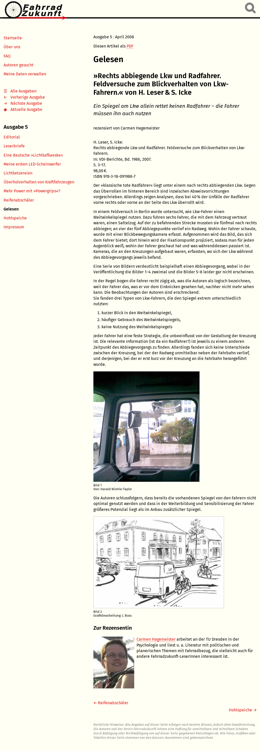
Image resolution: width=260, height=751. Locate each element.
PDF (130, 46)
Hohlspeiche (15, 218)
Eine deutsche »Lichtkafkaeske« (33, 155)
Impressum (14, 227)
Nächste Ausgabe (26, 103)
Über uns (12, 46)
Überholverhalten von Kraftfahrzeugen (39, 182)
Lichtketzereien (18, 173)
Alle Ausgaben (23, 91)
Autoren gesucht (18, 65)
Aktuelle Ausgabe (26, 109)
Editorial (12, 137)
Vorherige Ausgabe (27, 97)
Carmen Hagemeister (156, 639)
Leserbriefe (14, 146)
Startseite (13, 38)
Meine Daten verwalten (25, 74)
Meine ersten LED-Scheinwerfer (32, 164)
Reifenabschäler (19, 200)
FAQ (7, 56)
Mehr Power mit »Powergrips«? (32, 191)
